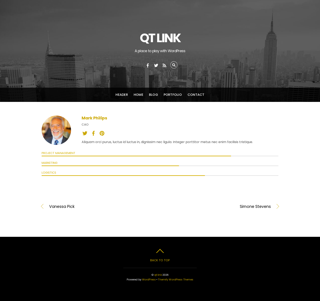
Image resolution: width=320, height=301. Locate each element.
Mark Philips (94, 118)
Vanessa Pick (61, 206)
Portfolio (173, 94)
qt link (158, 275)
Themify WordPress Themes (175, 279)
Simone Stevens (219, 206)
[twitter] (156, 65)
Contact (196, 94)
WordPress (149, 279)
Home (138, 94)
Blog (153, 94)
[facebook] (147, 65)
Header (122, 94)
